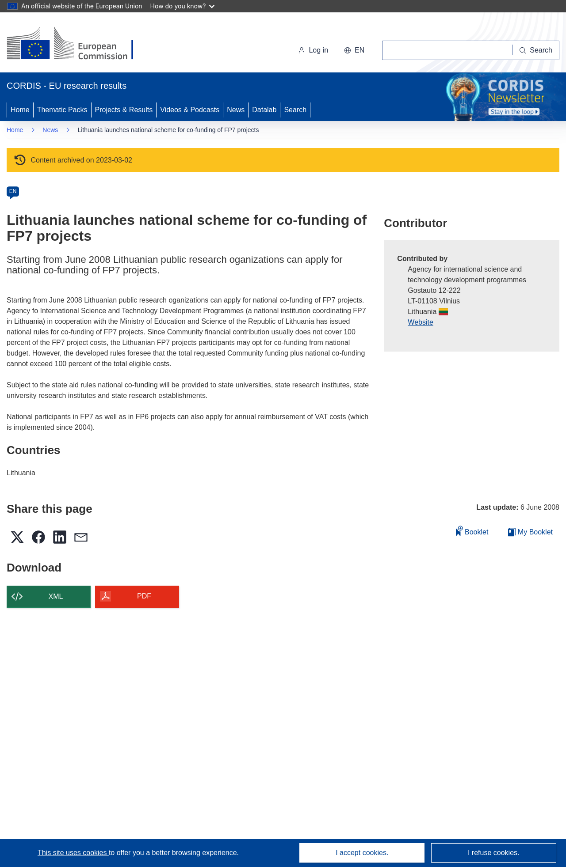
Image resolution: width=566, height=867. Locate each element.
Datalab (264, 110)
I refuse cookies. (494, 852)
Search (295, 110)
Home (20, 110)
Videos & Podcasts (189, 110)
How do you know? (182, 6)
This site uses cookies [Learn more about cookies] (73, 852)
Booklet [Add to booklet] (472, 531)
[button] (354, 50)
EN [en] (13, 191)
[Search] (535, 50)
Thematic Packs (62, 110)
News (236, 110)
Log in (313, 50)
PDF (144, 596)
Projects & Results (124, 110)
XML (56, 596)
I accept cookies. (362, 852)
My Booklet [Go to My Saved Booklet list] (530, 532)
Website (420, 322)
